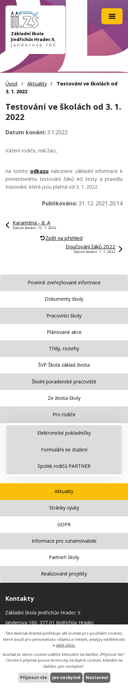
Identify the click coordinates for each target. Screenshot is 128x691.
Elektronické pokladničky (64, 433)
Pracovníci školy (64, 315)
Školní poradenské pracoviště (64, 381)
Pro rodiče (64, 414)
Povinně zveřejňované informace (64, 282)
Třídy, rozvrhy (64, 348)
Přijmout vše (33, 677)
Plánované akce (64, 332)
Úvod (11, 83)
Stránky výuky (64, 507)
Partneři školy (64, 557)
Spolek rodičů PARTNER (64, 466)
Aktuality (37, 83)
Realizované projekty (64, 573)
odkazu (39, 171)
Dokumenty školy (64, 299)
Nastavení (97, 677)
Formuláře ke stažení (64, 449)
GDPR (64, 524)
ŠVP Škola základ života (64, 365)
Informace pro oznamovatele (64, 541)
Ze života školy (64, 398)
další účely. (65, 645)
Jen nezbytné (66, 677)
